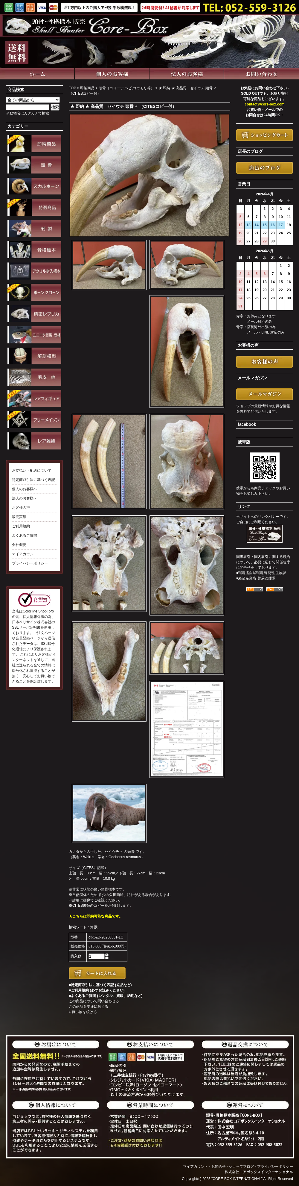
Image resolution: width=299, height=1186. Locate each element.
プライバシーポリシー (30, 563)
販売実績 (19, 517)
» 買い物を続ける (83, 1012)
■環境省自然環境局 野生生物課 (261, 573)
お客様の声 (21, 508)
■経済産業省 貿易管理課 (255, 578)
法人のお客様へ (24, 498)
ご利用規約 (21, 526)
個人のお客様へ (24, 489)
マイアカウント (24, 554)
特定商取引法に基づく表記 (33, 480)
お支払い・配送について (31, 470)
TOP (72, 88)
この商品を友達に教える (88, 1006)
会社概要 (19, 545)
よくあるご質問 (24, 535)
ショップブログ (241, 1166)
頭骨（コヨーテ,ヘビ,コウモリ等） (127, 88)
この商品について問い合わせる (94, 1001)
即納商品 (87, 88)
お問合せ (218, 1166)
